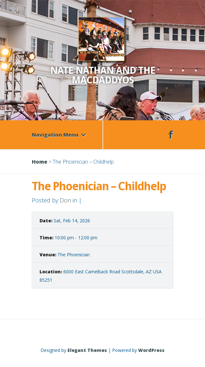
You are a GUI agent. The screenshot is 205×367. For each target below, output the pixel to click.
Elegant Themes (87, 350)
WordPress (151, 350)
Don (65, 200)
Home (39, 161)
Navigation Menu (59, 134)
